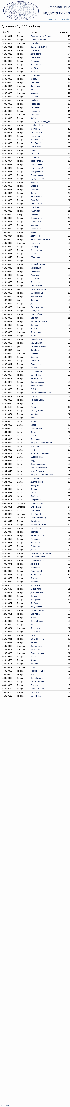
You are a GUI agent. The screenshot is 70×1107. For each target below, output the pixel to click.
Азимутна (35, 485)
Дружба (34, 421)
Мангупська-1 (37, 171)
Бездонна (35, 446)
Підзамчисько (37, 371)
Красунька (35, 510)
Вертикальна (37, 161)
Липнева (34, 664)
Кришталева (36, 164)
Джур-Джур (36, 54)
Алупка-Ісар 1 (37, 168)
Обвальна (35, 257)
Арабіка (34, 68)
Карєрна (34, 186)
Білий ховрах (37, 293)
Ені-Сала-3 (36, 64)
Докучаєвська (37, 592)
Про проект (52, 19)
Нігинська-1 (36, 567)
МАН (33, 261)
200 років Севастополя (41, 443)
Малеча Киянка (38, 557)
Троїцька (35, 692)
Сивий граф (36, 589)
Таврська (35, 82)
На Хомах (35, 328)
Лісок (33, 418)
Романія (34, 617)
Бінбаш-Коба (36, 286)
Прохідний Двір (38, 671)
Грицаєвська (36, 364)
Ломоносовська (38, 464)
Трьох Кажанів (37, 681)
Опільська (35, 546)
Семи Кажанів (37, 678)
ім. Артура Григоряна (40, 453)
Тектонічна (36, 107)
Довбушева (36, 603)
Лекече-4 (35, 564)
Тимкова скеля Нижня (41, 553)
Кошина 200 (36, 428)
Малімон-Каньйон (39, 321)
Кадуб (33, 403)
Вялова (34, 489)
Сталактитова (37, 307)
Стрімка (34, 318)
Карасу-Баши (37, 410)
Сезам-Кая (36, 271)
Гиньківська (36, 147)
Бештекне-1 (36, 282)
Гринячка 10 (36, 571)
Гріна (33, 450)
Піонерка (35, 61)
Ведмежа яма (37, 250)
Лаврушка (35, 585)
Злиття (34, 660)
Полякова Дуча (38, 560)
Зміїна (33, 118)
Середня (35, 311)
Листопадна (36, 332)
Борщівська (36, 599)
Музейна (35, 414)
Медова (34, 225)
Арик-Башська (37, 471)
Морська (35, 182)
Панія (33, 407)
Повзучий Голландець (41, 122)
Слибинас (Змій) (38, 517)
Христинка (35, 278)
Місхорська (36, 268)
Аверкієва (35, 542)
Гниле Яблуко (37, 314)
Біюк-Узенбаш (37, 385)
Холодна (35, 368)
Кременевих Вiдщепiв (41, 393)
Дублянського (37, 482)
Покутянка (35, 50)
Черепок (34, 582)
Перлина (35, 157)
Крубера (34, 496)
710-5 (33, 389)
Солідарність (37, 125)
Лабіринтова (36, 646)
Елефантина (36, 218)
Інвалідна (35, 114)
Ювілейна (35, 129)
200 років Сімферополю (42, 475)
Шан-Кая (35, 350)
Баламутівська (37, 139)
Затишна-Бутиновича (40, 239)
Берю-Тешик (36, 378)
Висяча (34, 89)
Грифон (34, 100)
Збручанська (36, 607)
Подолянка (36, 221)
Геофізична (36, 500)
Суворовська (37, 457)
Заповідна (35, 86)
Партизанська (37, 175)
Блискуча (35, 578)
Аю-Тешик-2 (36, 196)
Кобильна (35, 614)
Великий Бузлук (38, 264)
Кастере (34, 492)
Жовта (34, 193)
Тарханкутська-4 (38, 346)
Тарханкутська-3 (38, 289)
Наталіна (35, 43)
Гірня (33, 667)
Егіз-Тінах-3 (36, 514)
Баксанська (36, 229)
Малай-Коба (36, 343)
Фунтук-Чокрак (37, 179)
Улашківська (36, 528)
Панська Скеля (37, 400)
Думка (33, 232)
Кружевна (35, 353)
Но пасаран (36, 574)
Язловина (35, 539)
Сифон (34, 635)
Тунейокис (35, 207)
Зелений (34, 300)
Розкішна (35, 275)
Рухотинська (36, 296)
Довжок (34, 550)
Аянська (34, 72)
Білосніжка (36, 375)
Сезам (33, 435)
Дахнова (34, 325)
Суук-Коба (35, 200)
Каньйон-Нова (37, 639)
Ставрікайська (37, 382)
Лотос (33, 674)
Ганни (33, 150)
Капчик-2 (35, 154)
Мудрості (35, 93)
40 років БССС (37, 339)
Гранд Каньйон (37, 689)
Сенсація (35, 596)
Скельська (35, 57)
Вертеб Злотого (38, 535)
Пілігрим (34, 685)
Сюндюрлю (36, 246)
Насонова (35, 111)
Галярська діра (37, 653)
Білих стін (35, 632)
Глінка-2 (34, 214)
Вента (33, 432)
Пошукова (35, 75)
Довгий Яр (35, 236)
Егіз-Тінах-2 (36, 507)
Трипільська (36, 204)
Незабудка (35, 104)
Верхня (34, 642)
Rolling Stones (37, 621)
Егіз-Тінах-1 (36, 143)
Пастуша (35, 478)
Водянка (34, 532)
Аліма (33, 336)
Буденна (34, 357)
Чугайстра (35, 521)
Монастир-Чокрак (39, 467)
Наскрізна (35, 243)
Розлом (34, 396)
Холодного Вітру (38, 525)
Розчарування (37, 503)
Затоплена (35, 649)
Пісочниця (35, 189)
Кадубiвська (36, 132)
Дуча (33, 303)
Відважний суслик (39, 47)
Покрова (34, 97)
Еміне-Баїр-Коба (38, 40)
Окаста (34, 253)
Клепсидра (36, 439)
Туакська (35, 360)
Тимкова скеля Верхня (41, 36)
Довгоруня (35, 628)
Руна (33, 624)
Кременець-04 (37, 610)
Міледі (34, 425)
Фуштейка (35, 211)
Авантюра (35, 136)
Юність (34, 79)
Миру (33, 460)
